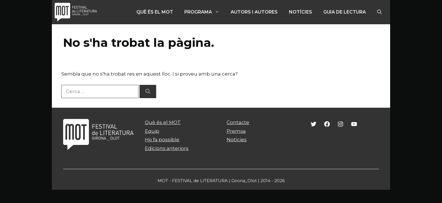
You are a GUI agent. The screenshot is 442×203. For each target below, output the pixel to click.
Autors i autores (254, 12)
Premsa (236, 131)
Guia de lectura (344, 12)
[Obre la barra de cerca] (379, 12)
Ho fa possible (162, 139)
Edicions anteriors (167, 148)
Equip (152, 131)
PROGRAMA (204, 12)
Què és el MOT (154, 12)
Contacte (238, 122)
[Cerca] (148, 91)
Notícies (300, 12)
